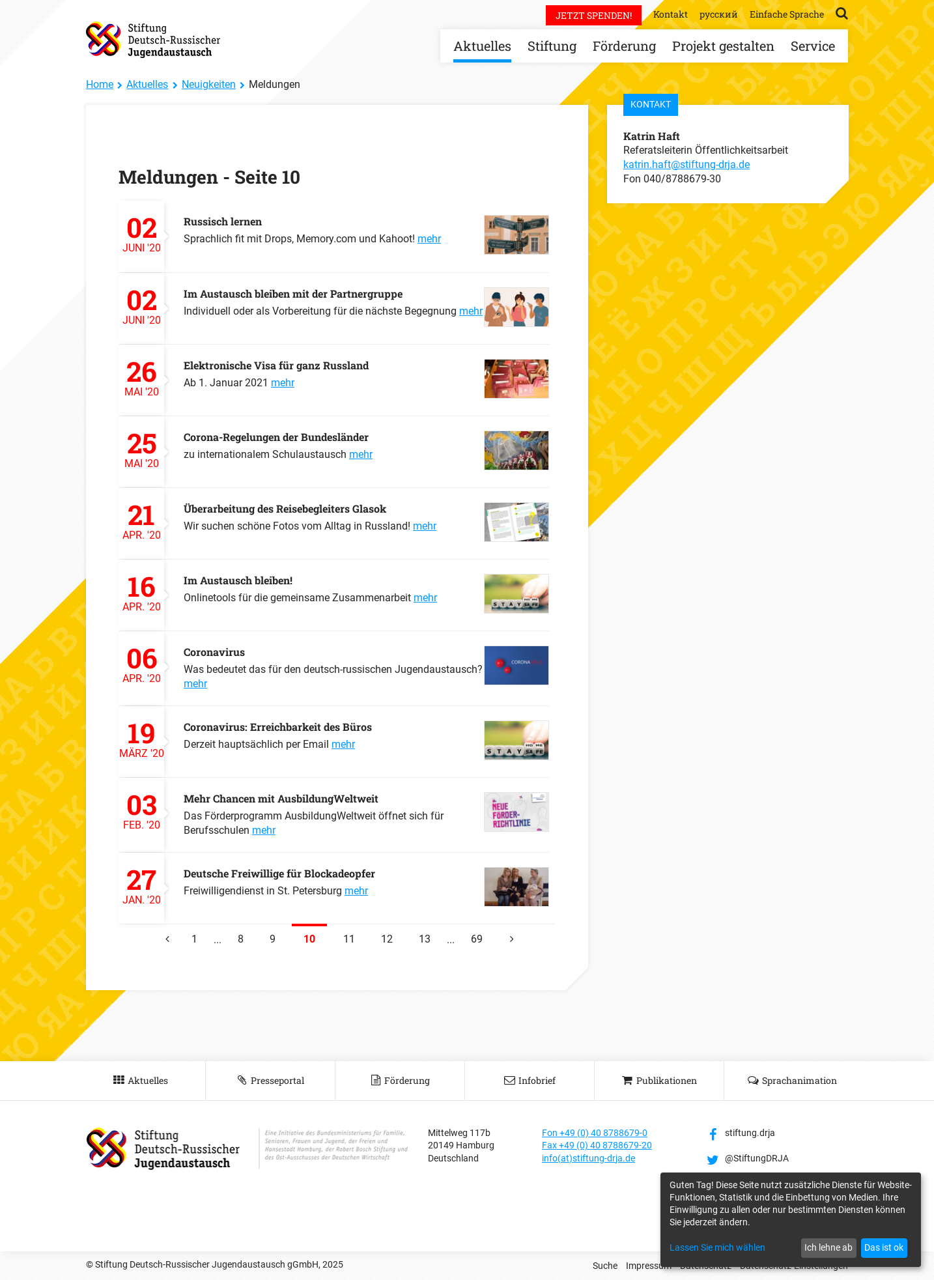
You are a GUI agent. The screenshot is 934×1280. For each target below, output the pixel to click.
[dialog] (790, 1220)
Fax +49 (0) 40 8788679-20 (597, 1145)
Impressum (649, 1265)
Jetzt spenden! (594, 15)
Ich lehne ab (828, 1247)
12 (387, 939)
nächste (509, 934)
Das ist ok (883, 1247)
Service (813, 45)
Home (99, 84)
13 (425, 939)
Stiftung (552, 45)
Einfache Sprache (787, 14)
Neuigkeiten (209, 84)
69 (477, 939)
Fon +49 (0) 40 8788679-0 (594, 1133)
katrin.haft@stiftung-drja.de (686, 164)
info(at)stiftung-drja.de (588, 1158)
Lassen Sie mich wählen (717, 1247)
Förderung (624, 45)
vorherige (164, 934)
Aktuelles (482, 45)
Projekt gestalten (723, 45)
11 (349, 939)
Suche (605, 1265)
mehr (429, 239)
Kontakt (670, 14)
